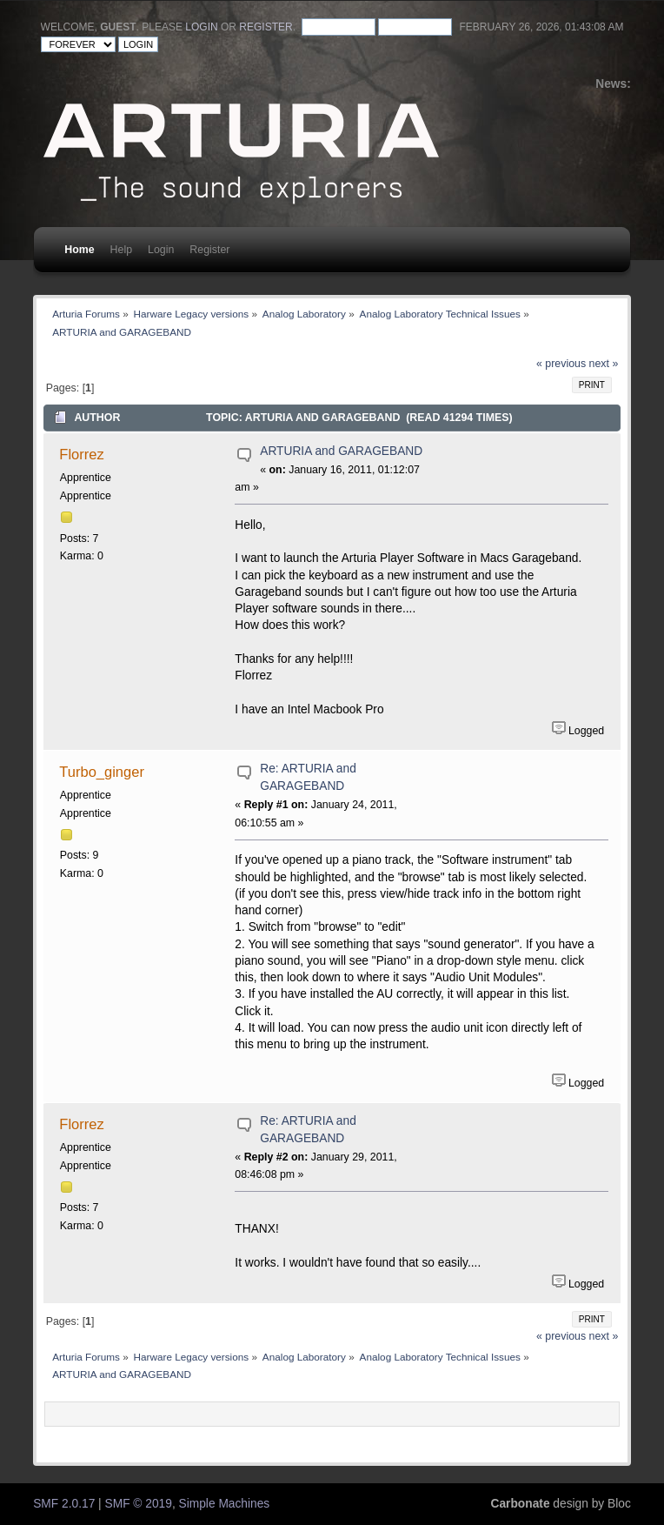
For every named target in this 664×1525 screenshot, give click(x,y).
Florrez (81, 454)
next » (604, 364)
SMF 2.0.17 (64, 1503)
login (201, 27)
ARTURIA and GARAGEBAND (341, 451)
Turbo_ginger (101, 771)
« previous (561, 364)
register (265, 27)
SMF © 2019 (138, 1503)
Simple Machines (224, 1503)
